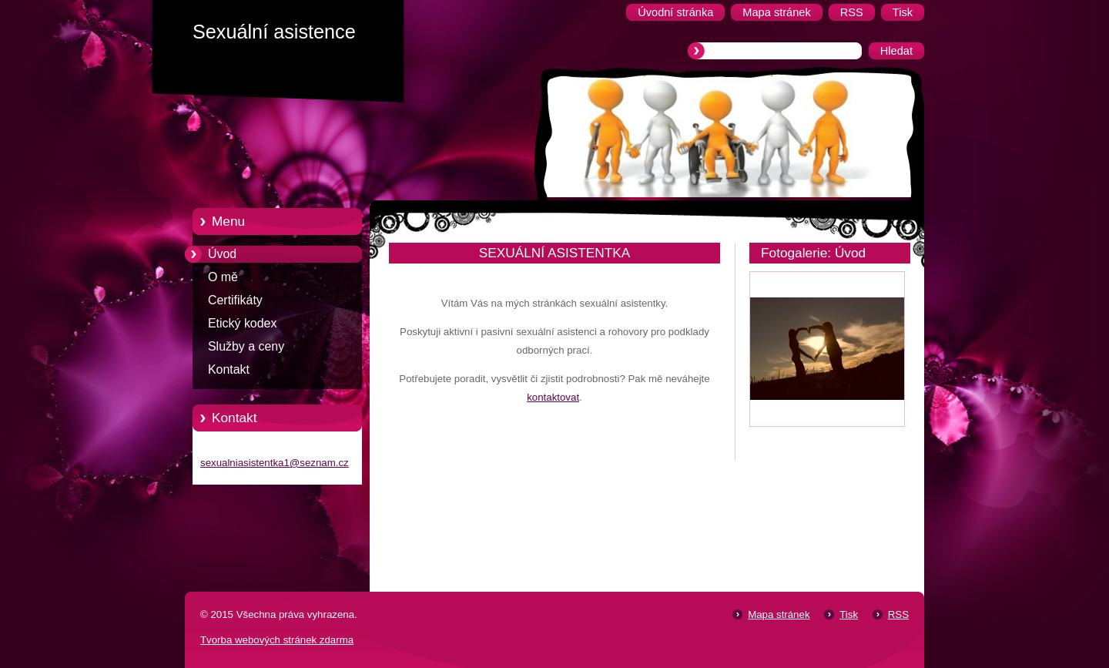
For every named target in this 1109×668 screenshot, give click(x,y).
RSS (898, 614)
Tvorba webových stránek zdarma (276, 640)
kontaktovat (553, 397)
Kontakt (229, 369)
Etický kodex (242, 323)
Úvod (222, 253)
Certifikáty (235, 300)
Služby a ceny (246, 346)
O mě (223, 277)
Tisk (848, 614)
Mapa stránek (778, 614)
